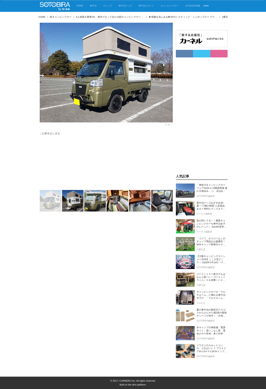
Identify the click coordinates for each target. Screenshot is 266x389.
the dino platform (137, 384)
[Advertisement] (106, 163)
